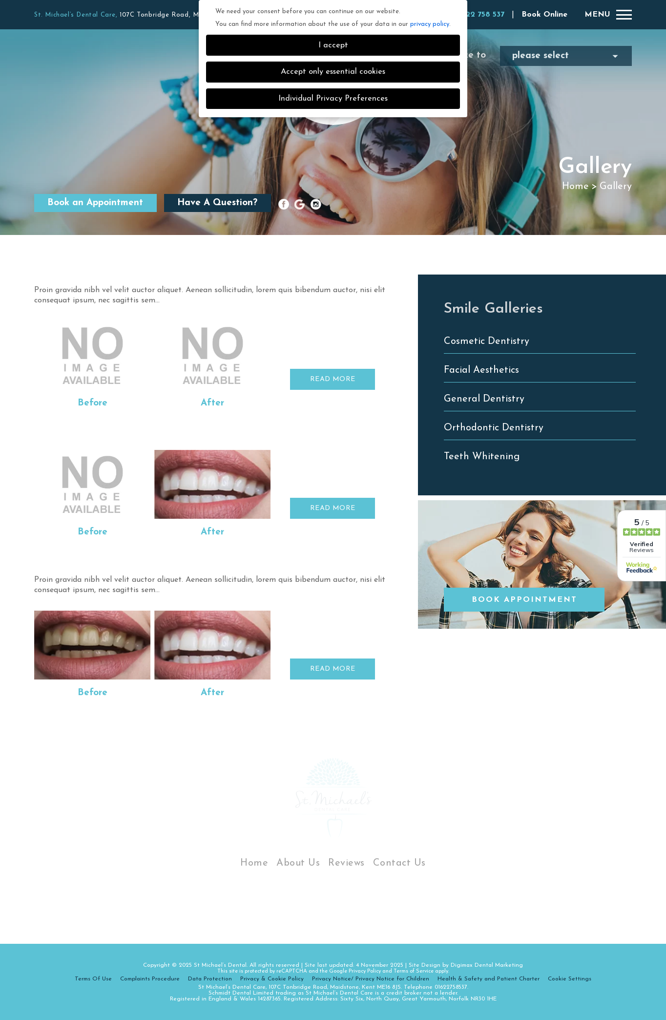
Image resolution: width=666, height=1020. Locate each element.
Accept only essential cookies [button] (333, 72)
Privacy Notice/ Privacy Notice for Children (370, 979)
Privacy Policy (365, 971)
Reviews (346, 863)
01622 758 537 (478, 15)
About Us (298, 863)
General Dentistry (484, 399)
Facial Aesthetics (481, 370)
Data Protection (210, 979)
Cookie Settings (569, 979)
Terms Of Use (93, 979)
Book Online (544, 15)
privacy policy (429, 24)
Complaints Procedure (150, 979)
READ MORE (332, 379)
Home (575, 186)
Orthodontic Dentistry (493, 428)
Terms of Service (414, 971)
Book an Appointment (95, 203)
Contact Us (399, 863)
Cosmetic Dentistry (486, 341)
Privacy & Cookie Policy (272, 979)
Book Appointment (524, 600)
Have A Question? (217, 203)
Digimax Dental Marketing (487, 965)
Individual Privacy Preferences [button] (333, 99)
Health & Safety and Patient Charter (488, 979)
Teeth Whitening (482, 457)
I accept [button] (333, 45)
